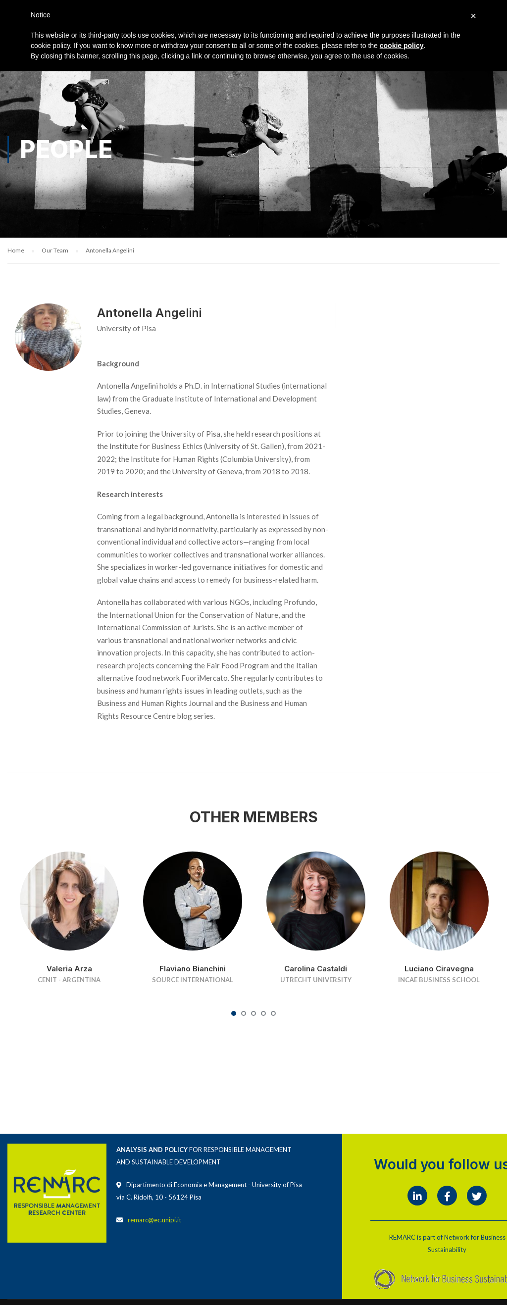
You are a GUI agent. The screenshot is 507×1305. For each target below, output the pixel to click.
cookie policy (402, 46)
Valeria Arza (69, 968)
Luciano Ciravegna (439, 968)
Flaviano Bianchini (192, 968)
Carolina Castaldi (315, 968)
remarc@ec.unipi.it (154, 1220)
